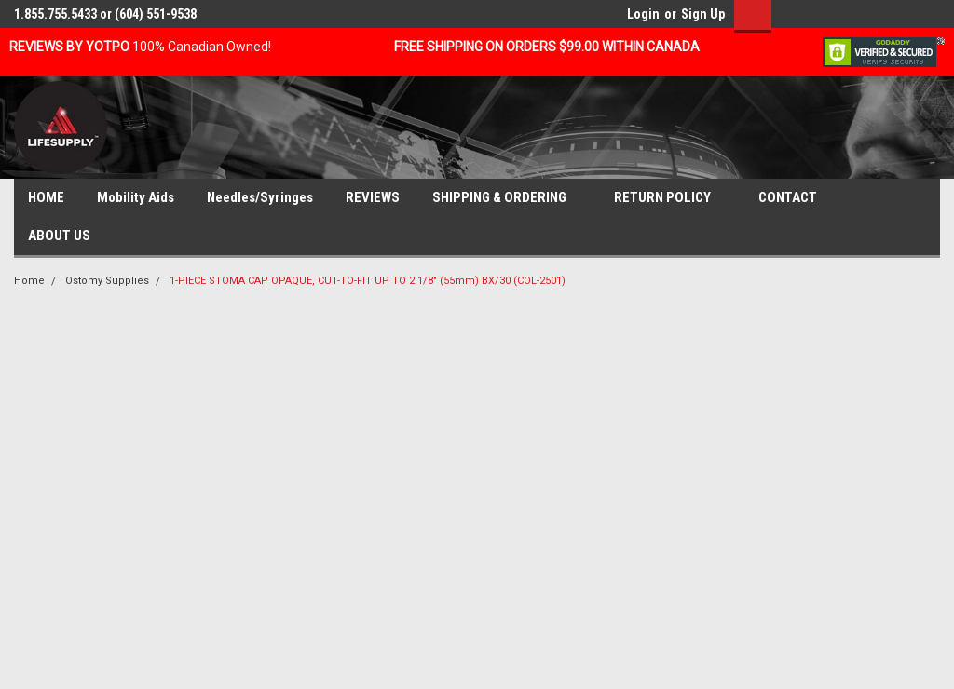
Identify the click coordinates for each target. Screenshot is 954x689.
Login (643, 14)
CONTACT (795, 198)
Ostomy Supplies (107, 281)
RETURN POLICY (670, 198)
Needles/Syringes (260, 197)
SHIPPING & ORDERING (506, 198)
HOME (46, 197)
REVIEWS (373, 197)
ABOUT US (66, 236)
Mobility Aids (135, 197)
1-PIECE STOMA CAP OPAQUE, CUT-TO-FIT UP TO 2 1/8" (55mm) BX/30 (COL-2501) (368, 281)
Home (29, 281)
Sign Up (703, 14)
